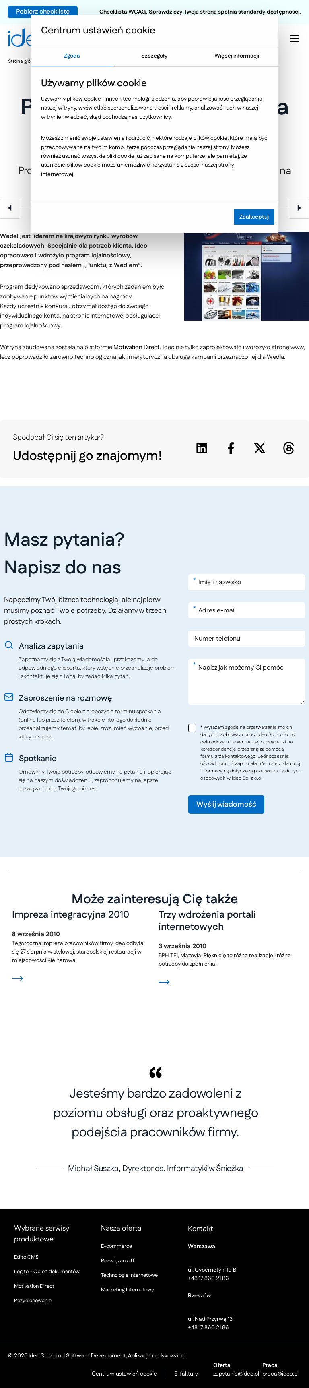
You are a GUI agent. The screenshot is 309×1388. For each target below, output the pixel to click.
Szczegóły (154, 56)
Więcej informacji (236, 56)
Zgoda (72, 56)
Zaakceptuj (254, 217)
